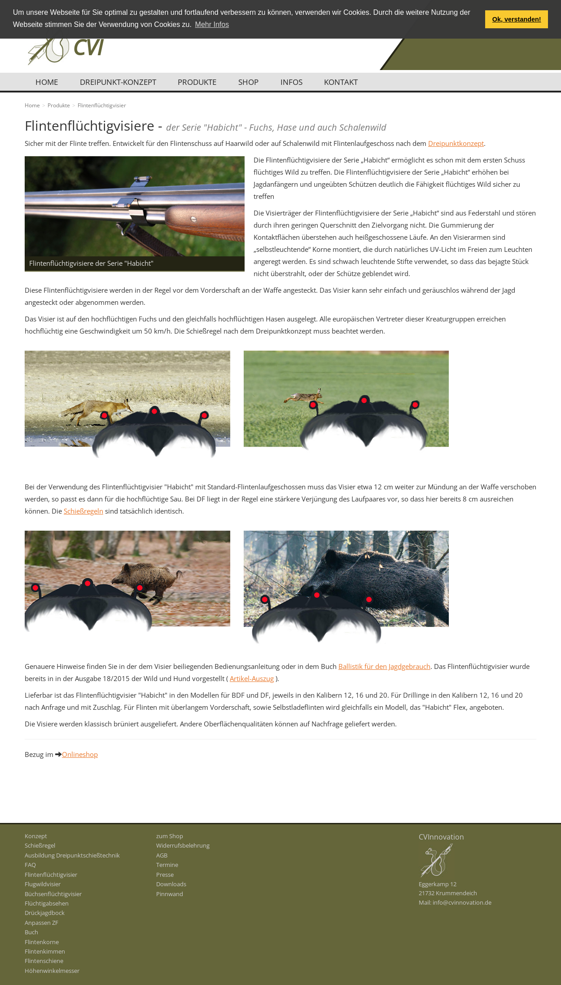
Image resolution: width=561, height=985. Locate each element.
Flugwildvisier (43, 884)
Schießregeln (83, 510)
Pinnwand (169, 894)
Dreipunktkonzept (456, 143)
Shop (252, 82)
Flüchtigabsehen (47, 903)
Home (47, 82)
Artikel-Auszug (252, 678)
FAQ (30, 865)
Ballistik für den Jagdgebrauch (384, 666)
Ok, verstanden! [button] (516, 19)
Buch (31, 932)
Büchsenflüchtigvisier (53, 894)
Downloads (171, 884)
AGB (161, 855)
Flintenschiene (44, 961)
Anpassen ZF (41, 923)
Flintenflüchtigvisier (51, 875)
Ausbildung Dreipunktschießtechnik (72, 855)
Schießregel (40, 845)
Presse (165, 875)
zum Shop (169, 836)
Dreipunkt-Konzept (120, 82)
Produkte (200, 82)
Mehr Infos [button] (212, 24)
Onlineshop (80, 754)
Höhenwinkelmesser (52, 971)
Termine (167, 865)
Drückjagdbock (45, 913)
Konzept (36, 836)
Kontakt (347, 82)
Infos (296, 82)
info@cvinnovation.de (462, 902)
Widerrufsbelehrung (183, 845)
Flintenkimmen (45, 951)
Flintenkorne (42, 942)
